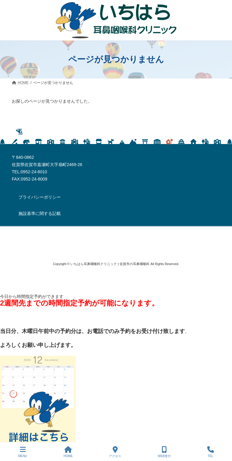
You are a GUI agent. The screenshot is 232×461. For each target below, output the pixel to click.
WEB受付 (164, 452)
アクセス (115, 452)
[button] (39, 197)
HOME (68, 452)
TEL (210, 452)
